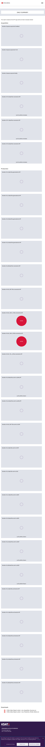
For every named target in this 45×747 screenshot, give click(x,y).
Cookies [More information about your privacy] (38, 740)
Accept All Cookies (34, 745)
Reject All (22, 745)
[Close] (43, 739)
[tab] (22, 12)
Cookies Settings (10, 745)
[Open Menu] (42, 3)
